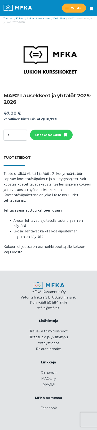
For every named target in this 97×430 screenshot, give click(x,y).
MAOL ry (48, 378)
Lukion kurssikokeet (39, 18)
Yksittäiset (59, 18)
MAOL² (49, 384)
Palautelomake (48, 349)
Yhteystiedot (48, 343)
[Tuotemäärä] (15, 135)
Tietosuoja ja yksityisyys (48, 337)
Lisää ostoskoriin (48, 135)
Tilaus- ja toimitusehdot (48, 331)
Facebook (48, 408)
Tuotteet (8, 18)
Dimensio (49, 373)
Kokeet (20, 18)
